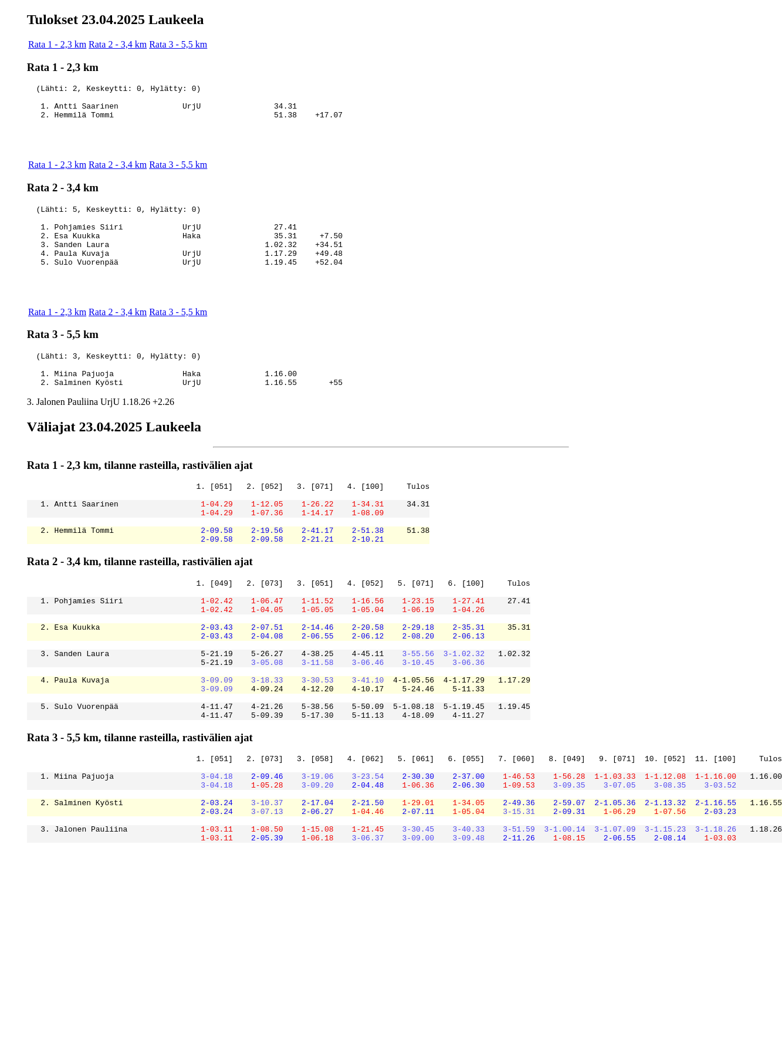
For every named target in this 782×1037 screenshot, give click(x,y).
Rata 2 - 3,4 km (118, 44)
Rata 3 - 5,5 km (178, 44)
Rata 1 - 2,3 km (57, 44)
